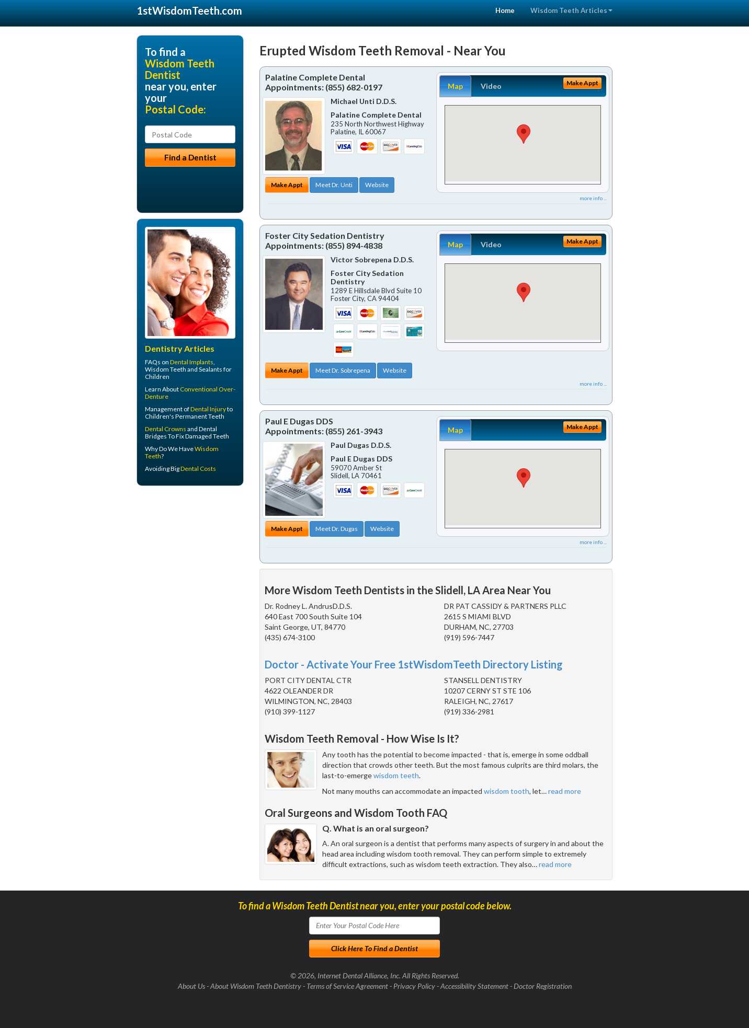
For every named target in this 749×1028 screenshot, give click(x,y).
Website (377, 185)
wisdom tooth (506, 791)
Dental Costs (198, 468)
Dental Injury (208, 409)
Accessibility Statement (474, 985)
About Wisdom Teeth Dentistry (255, 985)
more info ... (593, 198)
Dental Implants (191, 362)
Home (505, 10)
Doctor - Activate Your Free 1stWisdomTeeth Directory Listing (414, 664)
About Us (191, 985)
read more (564, 791)
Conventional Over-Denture (190, 392)
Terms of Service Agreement (347, 985)
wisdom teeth (396, 775)
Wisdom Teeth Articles (571, 10)
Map (455, 86)
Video (491, 86)
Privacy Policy (414, 985)
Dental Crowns (165, 429)
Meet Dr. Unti (334, 185)
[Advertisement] (190, 574)
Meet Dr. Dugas (336, 529)
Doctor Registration (543, 985)
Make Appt (287, 185)
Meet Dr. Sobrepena (342, 370)
